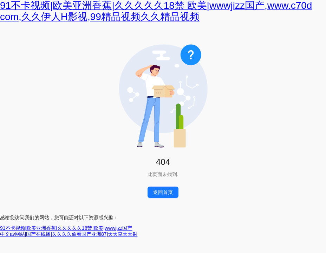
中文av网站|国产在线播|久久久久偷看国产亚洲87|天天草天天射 (68, 234)
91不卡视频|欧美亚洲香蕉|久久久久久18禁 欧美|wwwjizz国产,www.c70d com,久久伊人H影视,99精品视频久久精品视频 (156, 11)
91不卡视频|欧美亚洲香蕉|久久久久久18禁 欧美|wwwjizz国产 (66, 228)
